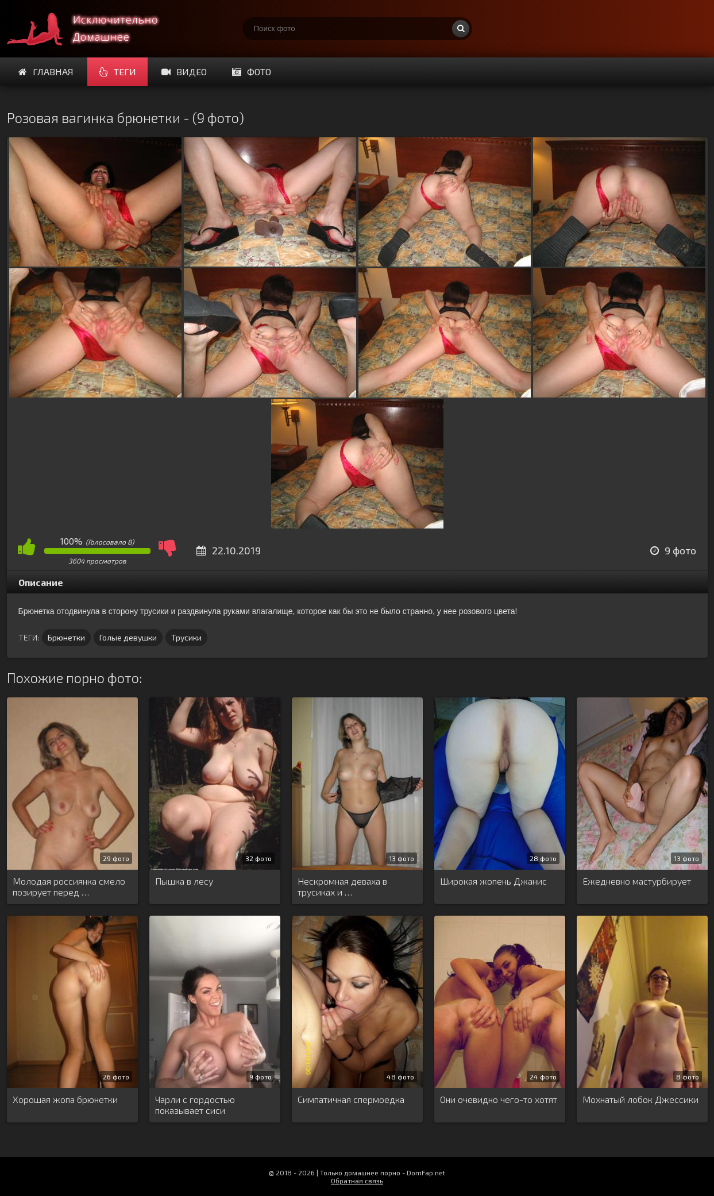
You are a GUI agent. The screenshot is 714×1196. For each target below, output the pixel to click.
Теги (117, 71)
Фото (251, 71)
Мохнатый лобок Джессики (640, 1099)
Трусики (186, 637)
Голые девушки (128, 637)
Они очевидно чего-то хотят (498, 1099)
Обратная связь (357, 1180)
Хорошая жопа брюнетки (65, 1099)
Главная (46, 71)
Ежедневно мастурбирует (636, 880)
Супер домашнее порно (93, 28)
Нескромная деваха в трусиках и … (342, 886)
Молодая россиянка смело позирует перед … (69, 886)
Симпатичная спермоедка (351, 1099)
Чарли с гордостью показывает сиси (195, 1105)
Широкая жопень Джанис (493, 880)
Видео (184, 71)
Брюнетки (66, 637)
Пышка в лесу (184, 880)
